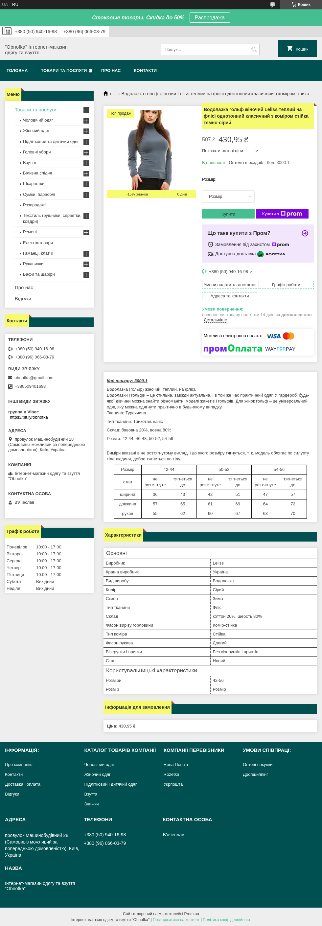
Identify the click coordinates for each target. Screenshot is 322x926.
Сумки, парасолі (39, 194)
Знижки (91, 803)
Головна (17, 70)
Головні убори (37, 152)
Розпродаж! (34, 204)
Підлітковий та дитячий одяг (51, 141)
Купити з (282, 214)
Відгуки (23, 298)
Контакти (145, 70)
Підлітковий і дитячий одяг (110, 784)
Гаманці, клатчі (38, 253)
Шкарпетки (33, 183)
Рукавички (33, 263)
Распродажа (210, 17)
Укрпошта (173, 784)
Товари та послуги (64, 70)
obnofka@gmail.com (34, 377)
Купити (228, 214)
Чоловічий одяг (38, 120)
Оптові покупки (257, 764)
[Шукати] (254, 49)
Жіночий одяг (36, 130)
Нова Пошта (176, 764)
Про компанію (19, 764)
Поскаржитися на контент (176, 919)
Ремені (30, 231)
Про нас (111, 70)
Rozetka (171, 774)
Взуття (29, 162)
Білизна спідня (37, 173)
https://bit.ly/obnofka (29, 417)
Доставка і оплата (22, 784)
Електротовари (38, 242)
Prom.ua (191, 914)
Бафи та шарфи (39, 274)
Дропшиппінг (255, 774)
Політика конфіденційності (227, 919)
